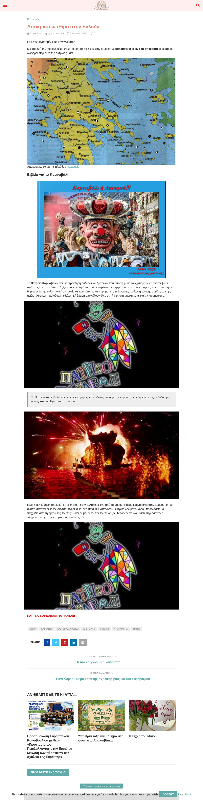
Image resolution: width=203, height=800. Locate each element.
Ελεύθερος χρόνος (68, 629)
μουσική (104, 629)
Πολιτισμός (33, 19)
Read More (184, 794)
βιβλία (33, 629)
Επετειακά (89, 629)
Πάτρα (136, 629)
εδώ (82, 517)
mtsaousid (73, 166)
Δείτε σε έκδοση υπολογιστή (101, 786)
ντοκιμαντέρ (121, 629)
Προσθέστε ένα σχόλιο (48, 772)
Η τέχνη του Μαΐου (143, 736)
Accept (168, 794)
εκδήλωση (46, 629)
